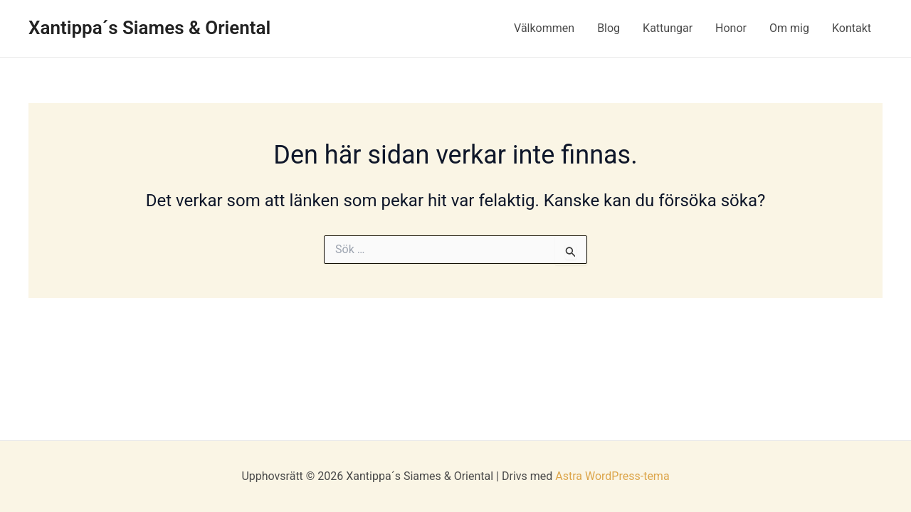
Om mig (789, 28)
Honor (731, 28)
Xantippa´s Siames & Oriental (149, 27)
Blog (608, 28)
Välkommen (544, 28)
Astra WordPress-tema (612, 476)
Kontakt (851, 28)
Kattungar (668, 28)
